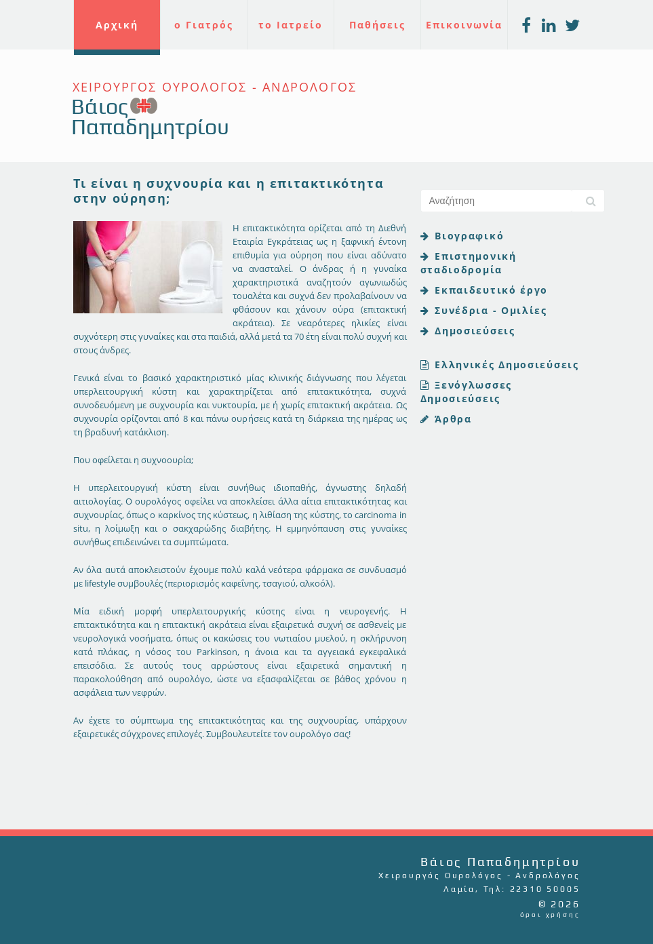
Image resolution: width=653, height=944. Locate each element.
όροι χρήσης (550, 914)
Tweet (90, 801)
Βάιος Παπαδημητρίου (150, 116)
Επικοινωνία (464, 24)
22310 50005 (545, 889)
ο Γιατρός (203, 24)
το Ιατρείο (290, 24)
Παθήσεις (377, 24)
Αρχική (117, 24)
